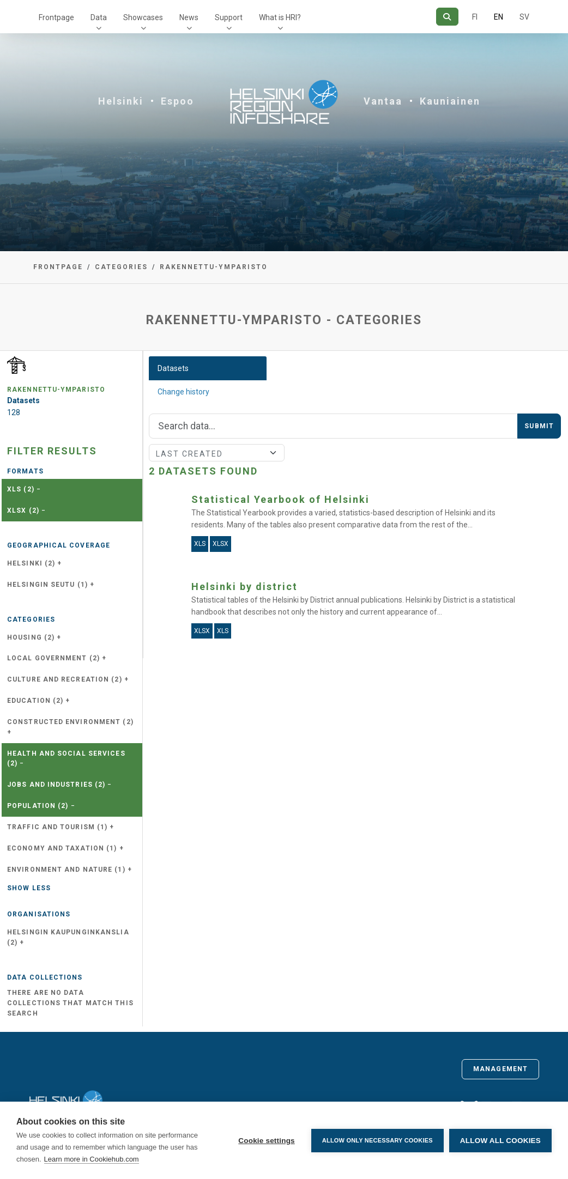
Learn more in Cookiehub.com (91, 1159)
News (188, 17)
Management (500, 1069)
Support (229, 17)
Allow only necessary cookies (377, 1140)
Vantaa (383, 101)
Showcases (143, 17)
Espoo (177, 101)
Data (98, 17)
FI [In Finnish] (475, 17)
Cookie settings (266, 1141)
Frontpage (56, 17)
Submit (539, 426)
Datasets (173, 368)
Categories (121, 267)
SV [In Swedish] (524, 17)
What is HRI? (280, 17)
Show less (29, 888)
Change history (183, 391)
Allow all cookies (500, 1141)
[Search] (447, 17)
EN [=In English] (498, 17)
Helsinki (120, 101)
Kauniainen (450, 101)
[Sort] (217, 452)
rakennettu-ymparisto (214, 267)
